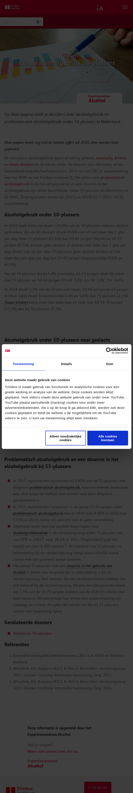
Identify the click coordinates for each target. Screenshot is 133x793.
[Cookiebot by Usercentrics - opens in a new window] (109, 351)
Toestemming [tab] (23, 364)
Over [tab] (109, 364)
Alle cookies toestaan (107, 438)
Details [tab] (66, 364)
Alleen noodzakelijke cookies (65, 438)
